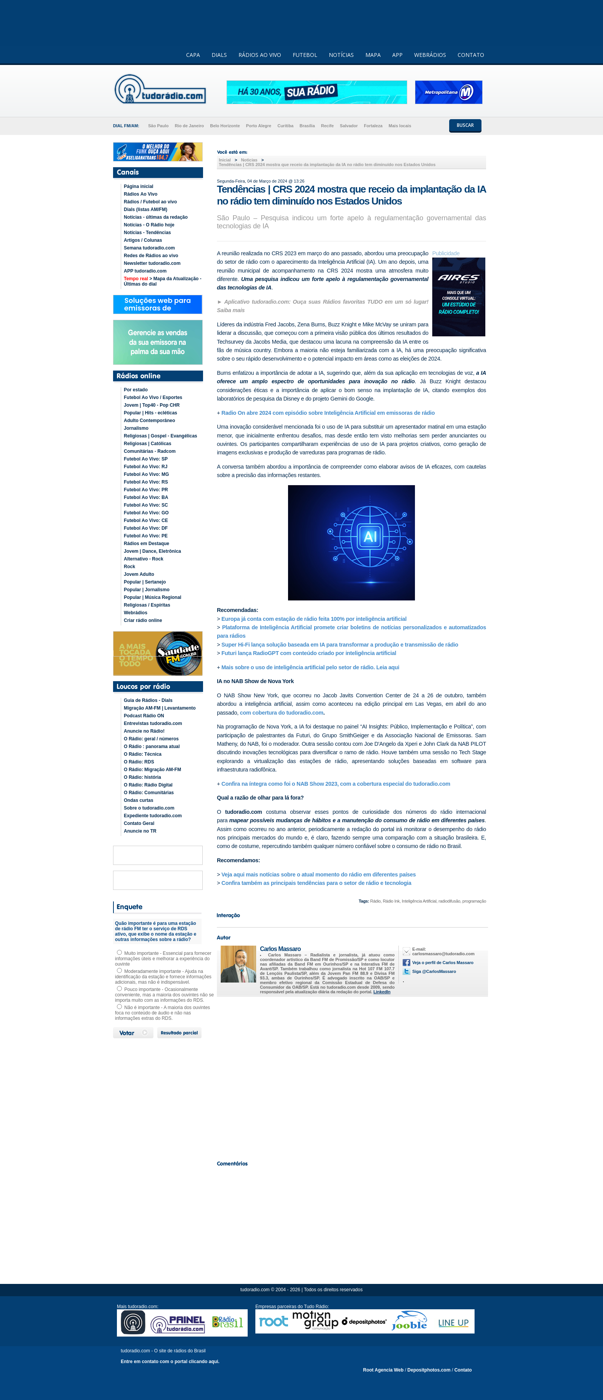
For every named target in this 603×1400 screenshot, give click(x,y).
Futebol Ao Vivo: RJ (145, 466)
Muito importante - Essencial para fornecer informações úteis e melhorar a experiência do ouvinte (163, 959)
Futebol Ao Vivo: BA (146, 497)
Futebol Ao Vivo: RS (146, 482)
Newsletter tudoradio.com (152, 263)
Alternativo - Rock (143, 559)
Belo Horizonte (225, 125)
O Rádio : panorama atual (152, 746)
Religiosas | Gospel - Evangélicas (160, 436)
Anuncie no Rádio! (144, 731)
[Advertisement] (351, 1076)
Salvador (349, 125)
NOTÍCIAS (341, 54)
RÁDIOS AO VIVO (259, 54)
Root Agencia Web (383, 1370)
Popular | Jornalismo (147, 589)
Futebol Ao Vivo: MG (146, 474)
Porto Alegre (259, 125)
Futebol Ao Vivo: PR (146, 489)
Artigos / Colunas (143, 240)
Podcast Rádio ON (144, 715)
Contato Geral (139, 823)
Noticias (249, 160)
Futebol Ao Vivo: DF (146, 528)
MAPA (373, 54)
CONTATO (471, 54)
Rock (129, 566)
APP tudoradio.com (145, 271)
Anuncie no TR (140, 831)
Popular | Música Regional (152, 597)
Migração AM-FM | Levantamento (160, 708)
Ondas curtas (138, 800)
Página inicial (138, 186)
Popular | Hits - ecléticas (150, 413)
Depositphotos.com (428, 1370)
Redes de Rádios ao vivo (151, 255)
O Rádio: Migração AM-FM (152, 769)
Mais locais (400, 125)
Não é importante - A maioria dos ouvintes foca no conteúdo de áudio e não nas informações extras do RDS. (162, 1013)
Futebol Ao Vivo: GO (146, 512)
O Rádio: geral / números (151, 739)
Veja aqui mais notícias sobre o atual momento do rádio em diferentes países (319, 874)
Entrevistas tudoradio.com (153, 723)
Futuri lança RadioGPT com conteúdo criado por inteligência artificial (309, 653)
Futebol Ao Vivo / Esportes (153, 397)
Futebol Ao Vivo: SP (146, 459)
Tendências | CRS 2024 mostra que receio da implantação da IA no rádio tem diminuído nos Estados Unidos (327, 164)
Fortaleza (373, 125)
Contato (462, 1370)
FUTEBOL (305, 54)
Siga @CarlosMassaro (434, 971)
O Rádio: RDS (139, 762)
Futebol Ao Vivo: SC (146, 505)
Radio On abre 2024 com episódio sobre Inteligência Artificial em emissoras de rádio (328, 413)
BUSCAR (465, 125)
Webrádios (135, 612)
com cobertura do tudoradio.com (281, 713)
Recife (327, 125)
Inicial (225, 160)
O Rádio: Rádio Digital (148, 785)
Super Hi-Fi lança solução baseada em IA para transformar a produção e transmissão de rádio (340, 645)
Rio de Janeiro (189, 125)
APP (397, 54)
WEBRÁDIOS (430, 54)
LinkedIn (381, 991)
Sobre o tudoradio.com (149, 808)
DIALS (219, 54)
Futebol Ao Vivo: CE (146, 520)
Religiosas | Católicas (147, 443)
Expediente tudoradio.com (153, 815)
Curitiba (285, 125)
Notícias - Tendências (147, 232)
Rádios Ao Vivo (140, 194)
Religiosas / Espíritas (147, 605)
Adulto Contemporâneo (149, 420)
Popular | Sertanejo (145, 582)
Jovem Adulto (139, 574)
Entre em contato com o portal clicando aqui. (170, 1361)
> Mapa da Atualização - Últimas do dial (163, 281)
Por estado (136, 389)
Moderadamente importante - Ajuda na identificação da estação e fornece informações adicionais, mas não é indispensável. (163, 977)
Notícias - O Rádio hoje (149, 225)
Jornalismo (136, 428)
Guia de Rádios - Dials (148, 700)
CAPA (193, 54)
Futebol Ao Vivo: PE (146, 536)
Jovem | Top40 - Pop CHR (152, 405)
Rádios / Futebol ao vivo (150, 202)
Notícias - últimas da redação (156, 217)
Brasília (307, 125)
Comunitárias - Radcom (150, 451)
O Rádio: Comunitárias (149, 792)
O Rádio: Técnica (143, 754)
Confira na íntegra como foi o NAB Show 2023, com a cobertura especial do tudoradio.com (336, 784)
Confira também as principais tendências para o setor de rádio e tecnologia (316, 883)
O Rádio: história (142, 777)
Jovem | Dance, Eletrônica (152, 551)
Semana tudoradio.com (149, 248)
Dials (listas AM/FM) (145, 209)
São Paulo (158, 125)
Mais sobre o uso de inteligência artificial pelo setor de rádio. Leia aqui (311, 667)
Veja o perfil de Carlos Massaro (442, 962)
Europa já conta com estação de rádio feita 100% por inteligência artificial (314, 619)
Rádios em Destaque (146, 543)
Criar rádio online (143, 620)
